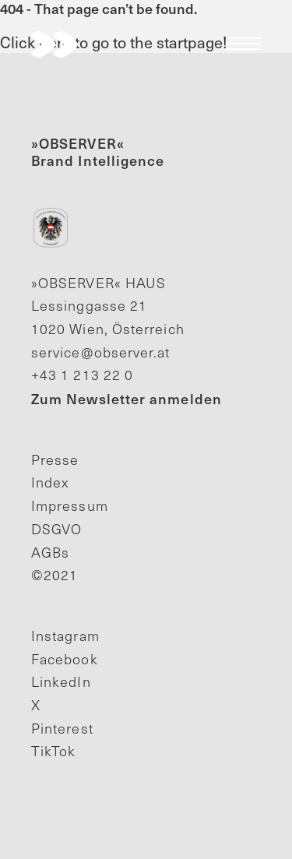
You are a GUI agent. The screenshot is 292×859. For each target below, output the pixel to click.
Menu (243, 43)
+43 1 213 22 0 (82, 374)
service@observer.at (101, 352)
